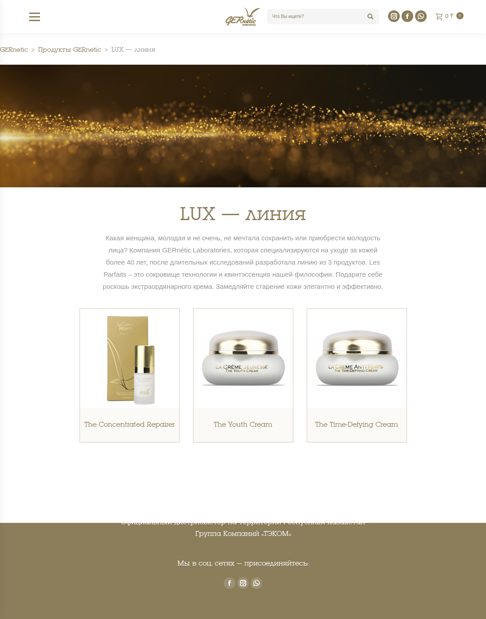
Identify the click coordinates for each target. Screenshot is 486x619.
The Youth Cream (243, 425)
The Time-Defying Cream (356, 425)
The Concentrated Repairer (129, 425)
